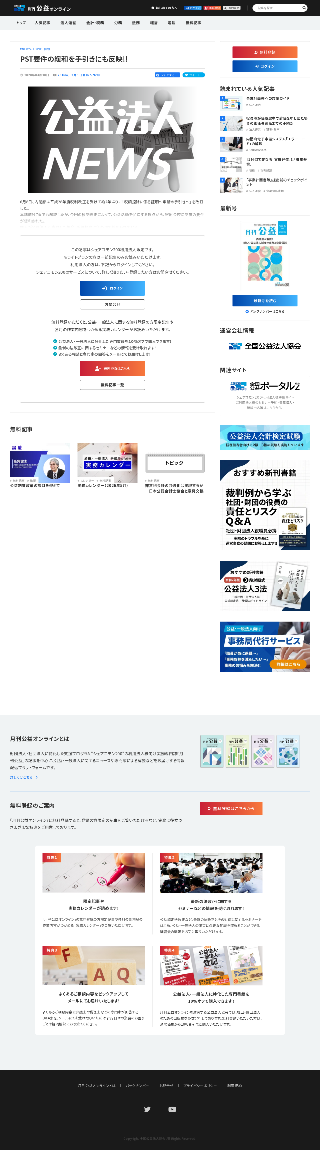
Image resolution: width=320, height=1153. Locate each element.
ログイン (152, 7)
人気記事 (42, 22)
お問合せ (225, 7)
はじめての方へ (114, 7)
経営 (141, 22)
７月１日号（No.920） (86, 75)
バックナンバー (137, 1088)
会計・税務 (90, 22)
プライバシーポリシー (201, 1088)
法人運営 (65, 22)
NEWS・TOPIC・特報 (36, 49)
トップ (21, 22)
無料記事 (176, 22)
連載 (156, 22)
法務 (126, 22)
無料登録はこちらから (253, 812)
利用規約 (235, 1088)
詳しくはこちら (24, 780)
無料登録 (188, 7)
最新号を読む (265, 302)
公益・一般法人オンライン (50, 8)
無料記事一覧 (112, 388)
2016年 (63, 75)
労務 (110, 22)
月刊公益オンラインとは (97, 1088)
